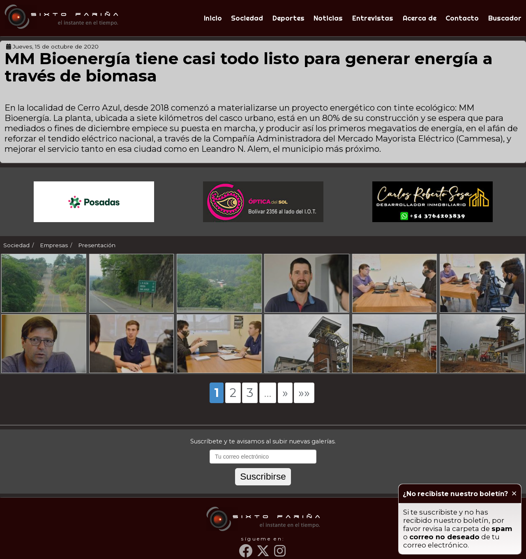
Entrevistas (372, 18)
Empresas (54, 245)
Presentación (96, 245)
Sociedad (247, 18)
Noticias (328, 18)
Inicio (213, 18)
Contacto (462, 18)
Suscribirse (263, 476)
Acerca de (419, 18)
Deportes (288, 18)
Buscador (504, 18)
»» (304, 392)
